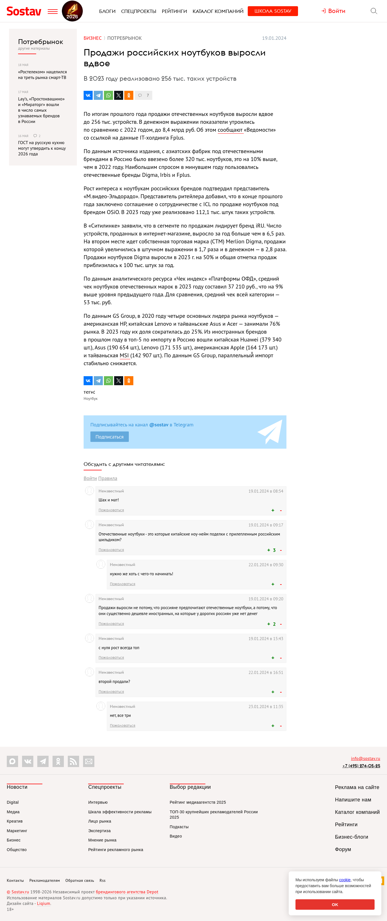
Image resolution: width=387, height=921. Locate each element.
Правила (107, 478)
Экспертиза (99, 831)
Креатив (15, 821)
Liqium (43, 903)
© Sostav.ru (18, 891)
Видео (176, 836)
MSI (125, 355)
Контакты (15, 880)
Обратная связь (80, 880)
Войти (90, 478)
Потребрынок (40, 41)
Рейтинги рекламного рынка (115, 849)
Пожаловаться (111, 510)
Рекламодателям (44, 880)
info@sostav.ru (365, 758)
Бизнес (14, 840)
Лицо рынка (99, 821)
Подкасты (179, 827)
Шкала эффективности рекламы (119, 812)
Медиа (13, 812)
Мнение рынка (102, 840)
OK (335, 904)
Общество (17, 849)
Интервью (98, 802)
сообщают (231, 129)
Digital (13, 802)
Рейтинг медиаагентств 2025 (198, 802)
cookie (345, 880)
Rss (103, 880)
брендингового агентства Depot (127, 891)
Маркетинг (17, 831)
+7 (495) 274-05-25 (361, 765)
